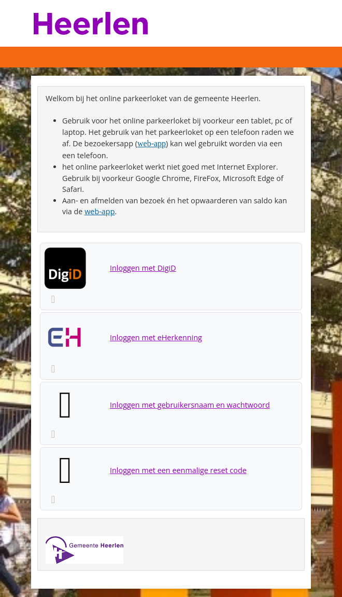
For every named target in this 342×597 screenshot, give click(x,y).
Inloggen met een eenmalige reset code (178, 470)
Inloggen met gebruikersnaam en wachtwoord (190, 405)
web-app (151, 143)
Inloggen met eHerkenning (156, 337)
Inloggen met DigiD (143, 268)
